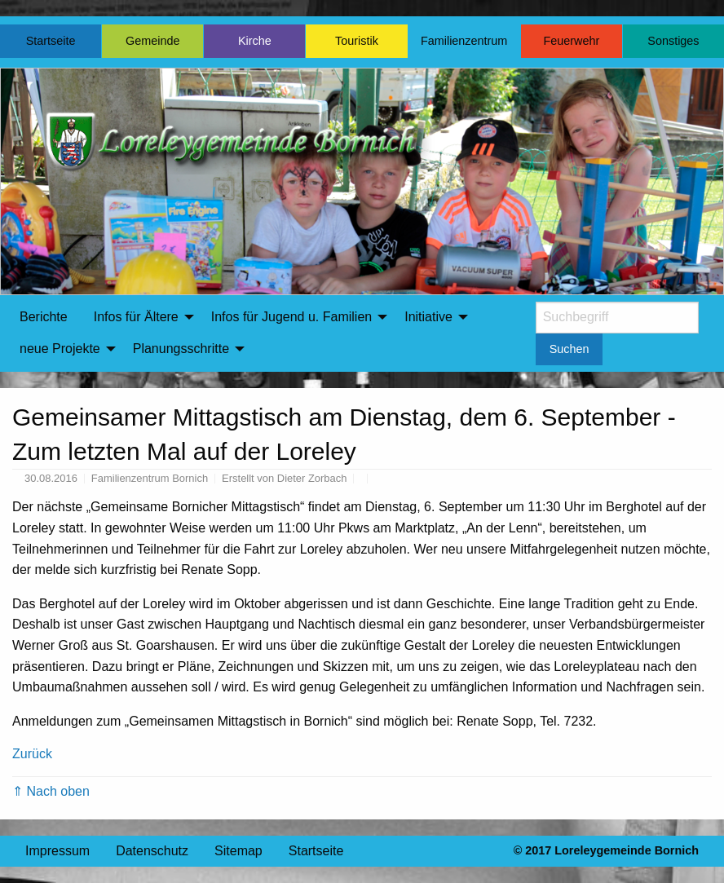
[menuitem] (44, 317)
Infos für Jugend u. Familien (291, 317)
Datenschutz (152, 851)
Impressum (57, 851)
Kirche (255, 40)
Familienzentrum (464, 40)
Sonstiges (673, 40)
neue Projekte (60, 348)
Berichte (44, 317)
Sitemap (238, 851)
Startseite (51, 40)
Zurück (32, 754)
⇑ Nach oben (51, 791)
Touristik (356, 40)
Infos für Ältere (136, 317)
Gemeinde (152, 40)
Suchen (569, 348)
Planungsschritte (181, 348)
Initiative (428, 317)
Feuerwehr (571, 40)
